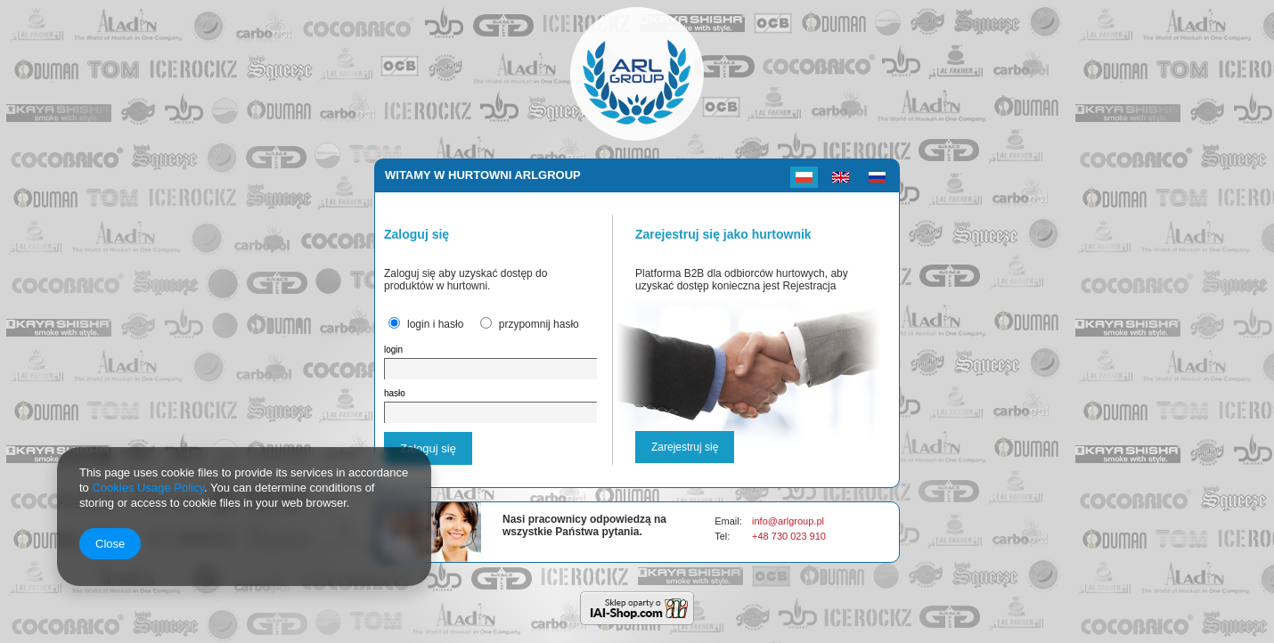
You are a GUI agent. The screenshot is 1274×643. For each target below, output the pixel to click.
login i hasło (435, 324)
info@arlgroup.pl (788, 521)
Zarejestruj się (684, 447)
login (393, 349)
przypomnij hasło (539, 324)
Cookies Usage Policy (147, 487)
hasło (394, 393)
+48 (762, 536)
